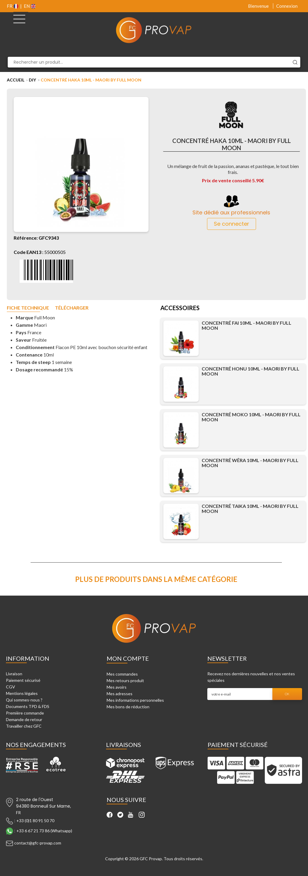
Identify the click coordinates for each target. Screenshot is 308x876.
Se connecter (231, 223)
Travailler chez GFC (24, 726)
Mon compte (128, 658)
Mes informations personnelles (135, 700)
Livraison (14, 673)
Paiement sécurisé (23, 680)
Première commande (25, 712)
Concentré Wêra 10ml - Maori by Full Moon (250, 462)
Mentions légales (22, 693)
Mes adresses (119, 693)
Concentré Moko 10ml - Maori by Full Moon (251, 417)
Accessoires (180, 308)
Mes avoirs (117, 687)
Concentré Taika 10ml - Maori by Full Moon (250, 508)
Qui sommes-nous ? (24, 699)
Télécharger (72, 307)
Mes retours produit (125, 680)
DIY (32, 79)
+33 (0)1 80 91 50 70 (35, 820)
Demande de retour (24, 719)
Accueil (15, 79)
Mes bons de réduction (128, 706)
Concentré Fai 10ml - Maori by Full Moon (246, 325)
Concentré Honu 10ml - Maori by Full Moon (250, 371)
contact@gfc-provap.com (37, 842)
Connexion (287, 6)
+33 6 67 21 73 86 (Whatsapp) (44, 830)
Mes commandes (122, 673)
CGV (10, 686)
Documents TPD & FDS (27, 706)
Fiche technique (28, 307)
